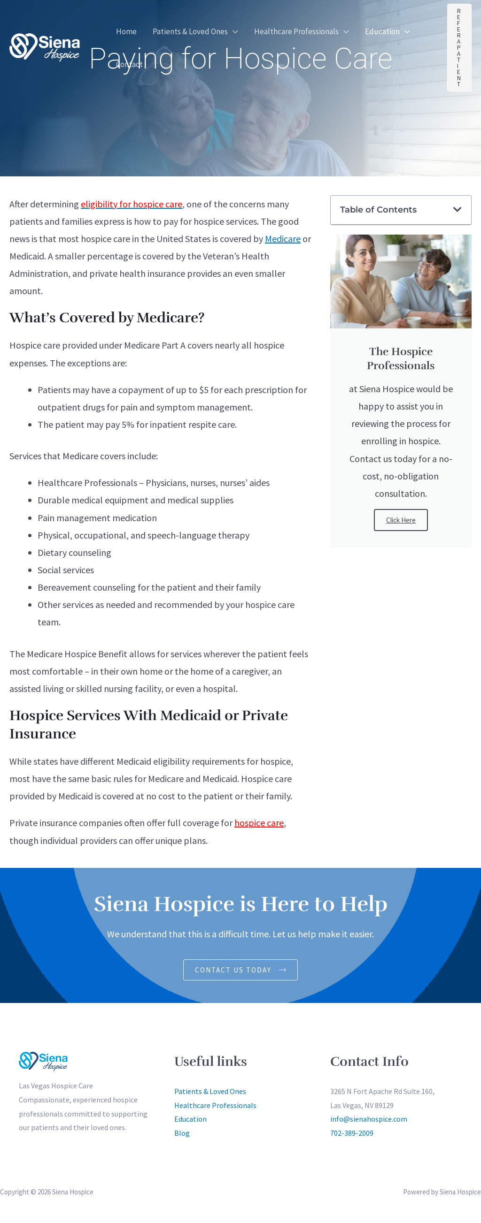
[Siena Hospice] (44, 46)
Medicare (283, 238)
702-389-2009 (351, 1133)
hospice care (259, 822)
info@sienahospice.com (368, 1119)
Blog (182, 1133)
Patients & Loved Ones (210, 1091)
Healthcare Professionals (215, 1105)
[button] (233, 31)
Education (190, 1119)
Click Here (401, 520)
